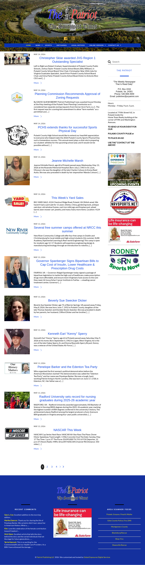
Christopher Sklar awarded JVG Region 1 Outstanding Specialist (67, 59)
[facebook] (66, 38)
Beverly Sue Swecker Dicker (67, 300)
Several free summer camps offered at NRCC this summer (67, 229)
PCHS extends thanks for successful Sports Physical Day (67, 129)
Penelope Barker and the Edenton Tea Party (67, 367)
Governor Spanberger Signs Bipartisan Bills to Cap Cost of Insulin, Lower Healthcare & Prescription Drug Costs (67, 264)
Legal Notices (78, 45)
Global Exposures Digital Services (97, 557)
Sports (48, 45)
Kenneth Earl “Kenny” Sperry (67, 333)
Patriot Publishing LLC (45, 557)
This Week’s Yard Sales (67, 198)
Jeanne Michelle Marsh (67, 160)
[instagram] (73, 38)
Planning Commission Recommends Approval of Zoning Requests (67, 95)
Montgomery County (119, 527)
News (38, 45)
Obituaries (61, 45)
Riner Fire (119, 539)
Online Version (96, 45)
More (36, 83)
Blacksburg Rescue (119, 533)
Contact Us (113, 45)
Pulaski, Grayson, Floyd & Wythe (119, 514)
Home (28, 45)
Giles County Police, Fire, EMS (119, 520)
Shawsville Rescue (119, 545)
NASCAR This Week (67, 430)
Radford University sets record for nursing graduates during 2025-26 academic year (67, 398)
